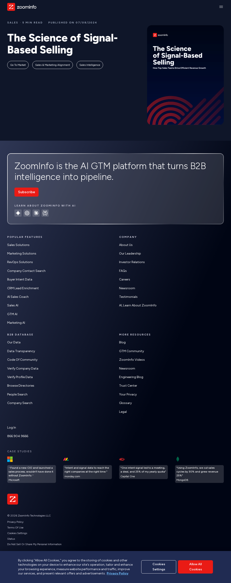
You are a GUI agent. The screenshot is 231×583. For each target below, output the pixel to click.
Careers (124, 279)
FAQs (123, 271)
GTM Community (131, 351)
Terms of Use (15, 527)
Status (11, 538)
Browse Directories (20, 386)
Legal (123, 412)
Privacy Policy (15, 521)
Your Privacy (128, 394)
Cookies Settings (17, 533)
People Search (17, 394)
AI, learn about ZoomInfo (138, 305)
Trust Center (128, 386)
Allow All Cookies (195, 566)
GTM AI (12, 314)
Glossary (125, 403)
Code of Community (22, 360)
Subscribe (26, 192)
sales (12, 22)
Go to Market (18, 65)
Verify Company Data (22, 368)
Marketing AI (16, 323)
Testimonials (128, 297)
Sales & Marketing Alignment (52, 65)
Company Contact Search (26, 271)
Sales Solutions (18, 245)
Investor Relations (132, 262)
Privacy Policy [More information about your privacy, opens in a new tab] (117, 573)
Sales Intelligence (89, 65)
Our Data (14, 342)
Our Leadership (130, 253)
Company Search (19, 403)
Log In (11, 427)
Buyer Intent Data (19, 279)
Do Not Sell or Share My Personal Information (34, 544)
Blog (122, 342)
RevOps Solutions (20, 262)
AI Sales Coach (18, 297)
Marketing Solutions (21, 253)
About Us (126, 245)
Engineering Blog (131, 377)
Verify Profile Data (20, 377)
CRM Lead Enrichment (23, 288)
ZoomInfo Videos (132, 360)
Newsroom (127, 288)
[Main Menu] (221, 6)
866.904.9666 (17, 436)
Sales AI (12, 305)
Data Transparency (21, 351)
